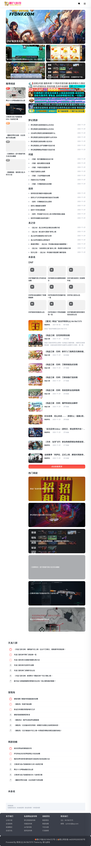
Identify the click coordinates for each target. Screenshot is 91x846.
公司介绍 (9, 820)
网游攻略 (45, 824)
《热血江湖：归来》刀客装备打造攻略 (61, 377)
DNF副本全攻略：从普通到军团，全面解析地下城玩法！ (65, 77)
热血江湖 (47, 339)
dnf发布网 (28, 827)
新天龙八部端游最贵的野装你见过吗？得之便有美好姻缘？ (25, 59)
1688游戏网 (36, 808)
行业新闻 (45, 831)
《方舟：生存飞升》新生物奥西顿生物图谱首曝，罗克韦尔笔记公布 (64, 442)
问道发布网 (28, 824)
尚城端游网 (20, 808)
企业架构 (9, 824)
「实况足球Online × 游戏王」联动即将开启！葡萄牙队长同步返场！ (64, 429)
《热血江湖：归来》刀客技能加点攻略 (61, 364)
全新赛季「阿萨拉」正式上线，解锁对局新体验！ (64, 455)
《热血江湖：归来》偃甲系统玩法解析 (61, 403)
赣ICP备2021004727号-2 (46, 839)
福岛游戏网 (28, 808)
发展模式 (9, 827)
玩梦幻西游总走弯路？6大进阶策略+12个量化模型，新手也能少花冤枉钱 (24, 77)
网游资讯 (47, 325)
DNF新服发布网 (15, 41)
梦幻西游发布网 (29, 820)
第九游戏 (46, 842)
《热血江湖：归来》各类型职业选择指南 (62, 390)
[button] (82, 11)
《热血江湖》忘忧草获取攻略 (57, 335)
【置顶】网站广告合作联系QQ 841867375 (63, 321)
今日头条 (45, 827)
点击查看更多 (56, 466)
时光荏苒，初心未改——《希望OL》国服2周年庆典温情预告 (63, 416)
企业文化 (9, 831)
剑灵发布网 (28, 831)
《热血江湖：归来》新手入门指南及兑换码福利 (64, 351)
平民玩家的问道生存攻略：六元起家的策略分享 (64, 59)
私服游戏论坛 (12, 808)
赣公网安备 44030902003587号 (72, 839)
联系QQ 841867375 (25, 842)
